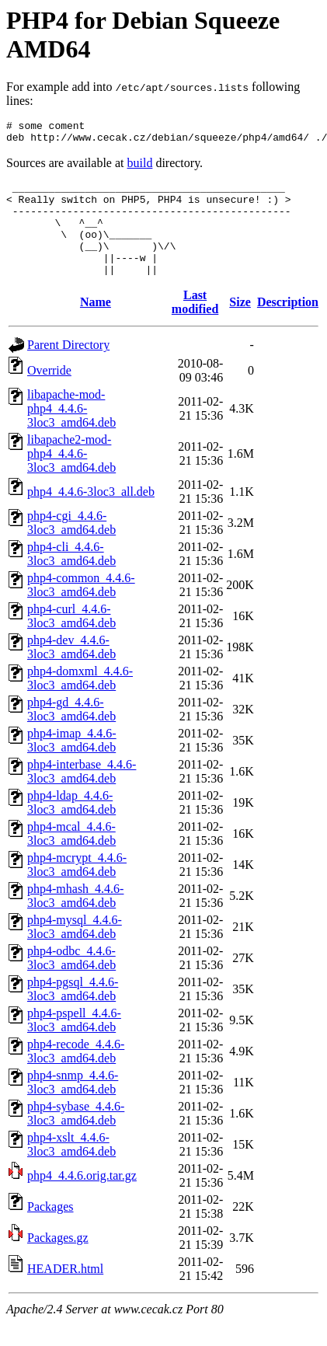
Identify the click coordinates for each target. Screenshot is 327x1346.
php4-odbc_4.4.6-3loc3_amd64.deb (71, 981)
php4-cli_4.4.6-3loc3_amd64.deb (71, 577)
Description (287, 325)
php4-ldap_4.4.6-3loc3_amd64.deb (71, 825)
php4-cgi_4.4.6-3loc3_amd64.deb (71, 546)
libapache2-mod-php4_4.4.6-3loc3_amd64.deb (71, 476)
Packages (50, 1229)
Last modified (195, 325)
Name (95, 325)
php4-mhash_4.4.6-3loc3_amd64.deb (75, 919)
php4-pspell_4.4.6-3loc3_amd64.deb (74, 1043)
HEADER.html (65, 1292)
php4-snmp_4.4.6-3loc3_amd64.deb (72, 1105)
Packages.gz (58, 1261)
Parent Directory (68, 368)
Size (240, 325)
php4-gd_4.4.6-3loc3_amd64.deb (71, 732)
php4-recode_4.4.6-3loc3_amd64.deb (75, 1074)
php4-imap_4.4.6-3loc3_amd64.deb (72, 763)
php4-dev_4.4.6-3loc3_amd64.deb (71, 670)
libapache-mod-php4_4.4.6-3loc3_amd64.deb (71, 431)
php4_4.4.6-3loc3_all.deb (91, 514)
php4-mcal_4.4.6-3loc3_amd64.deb (71, 856)
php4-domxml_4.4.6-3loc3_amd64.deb (80, 701)
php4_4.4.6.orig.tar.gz (82, 1198)
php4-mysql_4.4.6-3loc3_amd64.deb (74, 950)
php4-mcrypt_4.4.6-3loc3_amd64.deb (77, 887)
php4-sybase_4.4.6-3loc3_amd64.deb (75, 1136)
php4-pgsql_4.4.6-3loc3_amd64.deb (72, 1012)
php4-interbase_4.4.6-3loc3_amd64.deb (81, 794)
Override (49, 393)
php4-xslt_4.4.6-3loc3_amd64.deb (71, 1167)
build (139, 167)
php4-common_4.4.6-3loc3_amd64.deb (81, 608)
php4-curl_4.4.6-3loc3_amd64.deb (71, 639)
